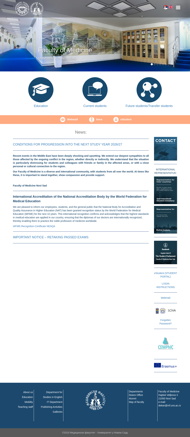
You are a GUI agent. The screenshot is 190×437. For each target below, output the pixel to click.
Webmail (69, 119)
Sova (95, 119)
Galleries (57, 411)
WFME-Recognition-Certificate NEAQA (34, 226)
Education (27, 397)
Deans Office (136, 395)
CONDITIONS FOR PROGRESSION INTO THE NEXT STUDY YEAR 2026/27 (67, 144)
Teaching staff (25, 406)
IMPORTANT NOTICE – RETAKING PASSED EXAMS (50, 237)
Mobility (29, 402)
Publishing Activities (51, 406)
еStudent (122, 119)
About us (28, 392)
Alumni (132, 398)
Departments (136, 391)
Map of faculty (136, 402)
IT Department (54, 402)
